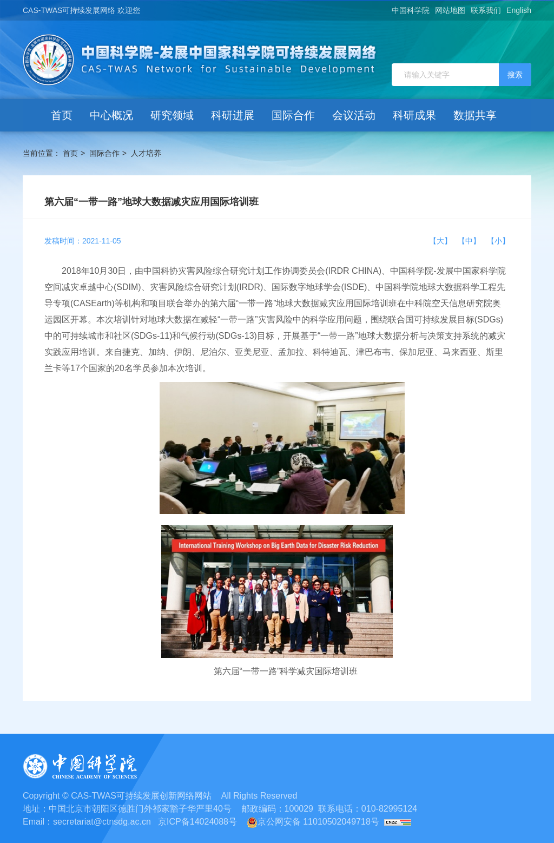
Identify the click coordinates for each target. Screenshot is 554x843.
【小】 (498, 240)
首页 (61, 115)
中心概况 (111, 115)
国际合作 (293, 115)
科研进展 (232, 115)
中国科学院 (411, 10)
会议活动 (353, 115)
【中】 (471, 240)
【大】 (442, 240)
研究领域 (172, 115)
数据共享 (475, 115)
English (518, 10)
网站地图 (450, 10)
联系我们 (486, 10)
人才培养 (146, 153)
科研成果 (414, 115)
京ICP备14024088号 (197, 821)
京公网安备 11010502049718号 (313, 821)
